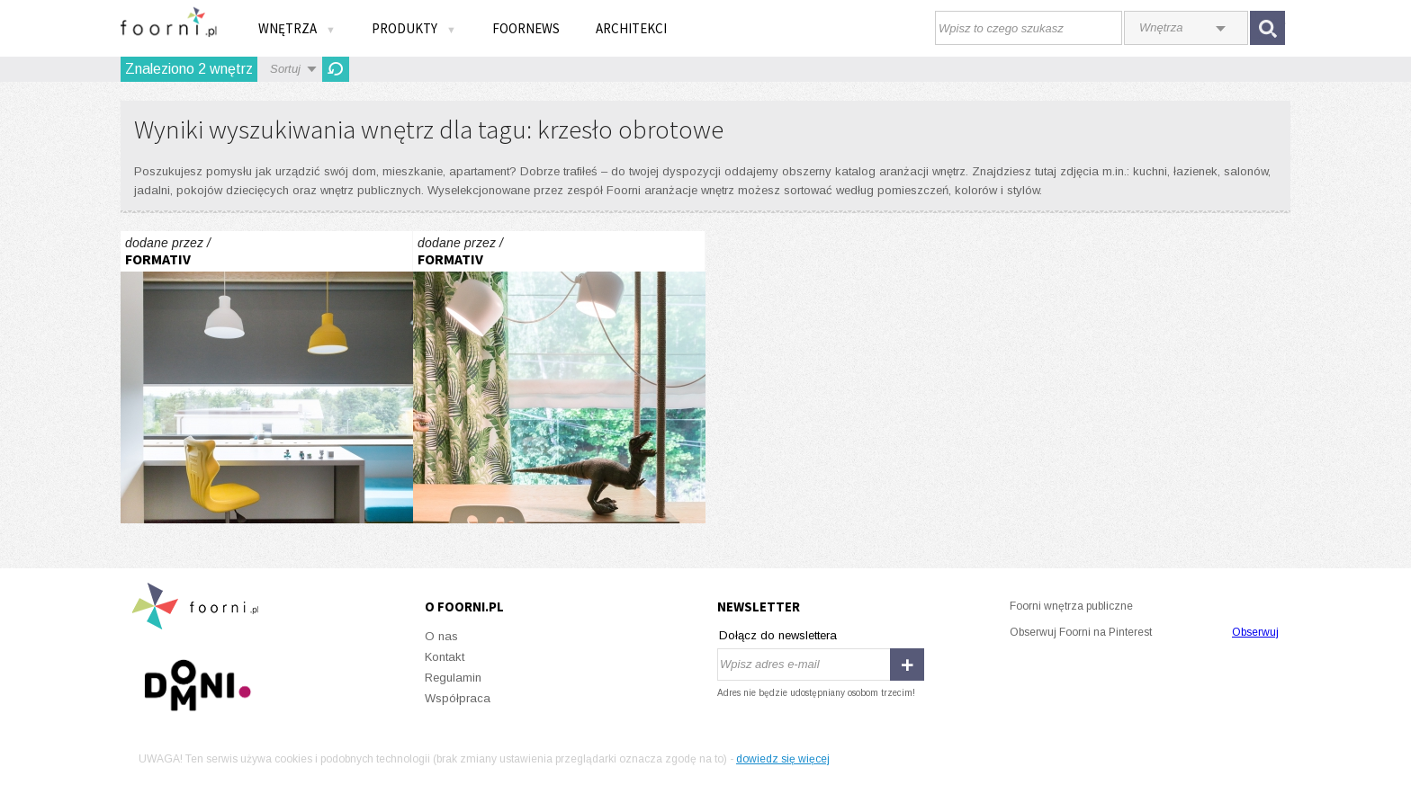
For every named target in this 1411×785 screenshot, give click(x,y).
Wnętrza (297, 28)
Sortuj (285, 69)
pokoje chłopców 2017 (267, 377)
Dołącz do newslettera (778, 635)
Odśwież (335, 69)
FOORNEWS (526, 28)
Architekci (631, 28)
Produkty (414, 28)
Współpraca (457, 698)
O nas (441, 636)
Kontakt (444, 657)
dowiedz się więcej (783, 759)
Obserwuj (1255, 632)
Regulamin (453, 677)
